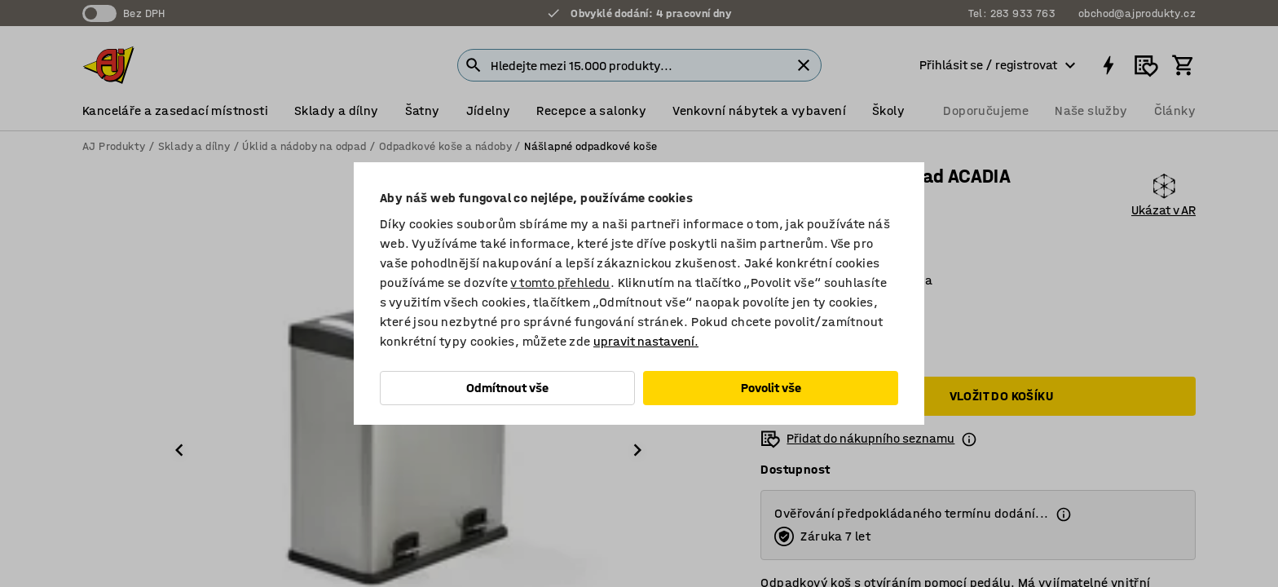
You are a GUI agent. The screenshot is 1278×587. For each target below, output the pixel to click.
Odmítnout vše (507, 387)
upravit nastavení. (645, 341)
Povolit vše (771, 387)
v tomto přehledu (560, 282)
